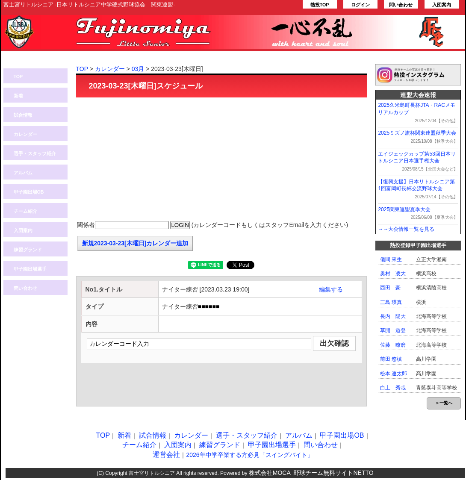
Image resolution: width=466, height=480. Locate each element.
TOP (18, 76)
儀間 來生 (391, 259)
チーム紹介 (25, 211)
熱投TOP (319, 4)
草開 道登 (393, 330)
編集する (331, 289)
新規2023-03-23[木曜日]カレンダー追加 (135, 243)
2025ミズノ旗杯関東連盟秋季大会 (417, 133)
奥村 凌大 (393, 274)
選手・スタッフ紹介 (35, 153)
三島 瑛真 (391, 302)
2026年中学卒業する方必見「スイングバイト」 (249, 454)
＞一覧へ (443, 402)
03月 (138, 68)
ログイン (360, 4)
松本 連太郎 (393, 374)
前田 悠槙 (391, 359)
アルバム (23, 172)
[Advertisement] (221, 159)
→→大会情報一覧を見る (406, 229)
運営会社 (166, 454)
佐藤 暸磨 (393, 345)
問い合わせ (401, 4)
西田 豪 (390, 288)
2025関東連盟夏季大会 (404, 209)
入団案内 (441, 4)
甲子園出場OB (29, 191)
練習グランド (28, 249)
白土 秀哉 (393, 388)
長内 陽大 (393, 316)
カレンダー (25, 134)
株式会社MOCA (270, 472)
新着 (18, 95)
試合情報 (23, 115)
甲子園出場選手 (30, 268)
